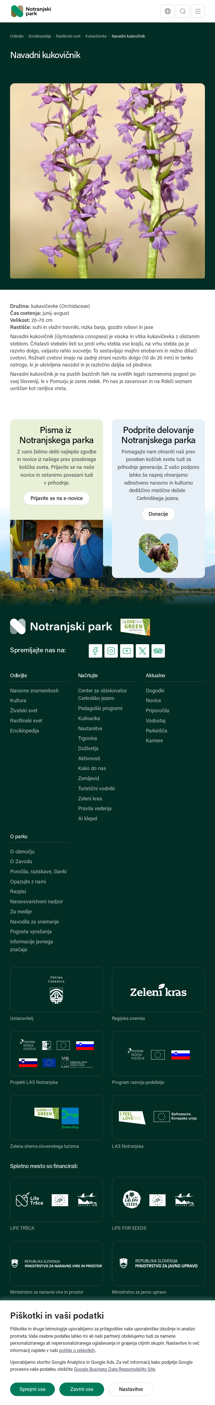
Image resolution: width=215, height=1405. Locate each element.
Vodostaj (155, 721)
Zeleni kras (90, 799)
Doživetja (88, 749)
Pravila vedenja (95, 809)
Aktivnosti (89, 759)
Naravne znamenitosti (34, 691)
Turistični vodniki (96, 789)
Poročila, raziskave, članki (38, 872)
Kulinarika (89, 719)
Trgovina (87, 738)
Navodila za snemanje (34, 922)
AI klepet (87, 819)
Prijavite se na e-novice (57, 498)
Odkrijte (17, 36)
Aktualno (155, 676)
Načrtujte (88, 676)
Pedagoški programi (100, 708)
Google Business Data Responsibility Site (114, 1369)
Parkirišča (156, 731)
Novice (153, 701)
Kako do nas (92, 768)
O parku (18, 837)
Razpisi (18, 892)
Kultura (18, 701)
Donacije (158, 514)
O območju (22, 852)
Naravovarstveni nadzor (36, 902)
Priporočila (157, 711)
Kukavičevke (96, 36)
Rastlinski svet (68, 36)
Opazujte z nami (28, 882)
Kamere (154, 741)
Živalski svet (24, 711)
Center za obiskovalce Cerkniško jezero (102, 695)
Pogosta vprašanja (31, 932)
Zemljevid (88, 779)
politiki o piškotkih (77, 1351)
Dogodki (155, 691)
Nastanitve (90, 729)
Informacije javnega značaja (31, 946)
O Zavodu (21, 862)
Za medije (21, 912)
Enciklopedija (40, 36)
